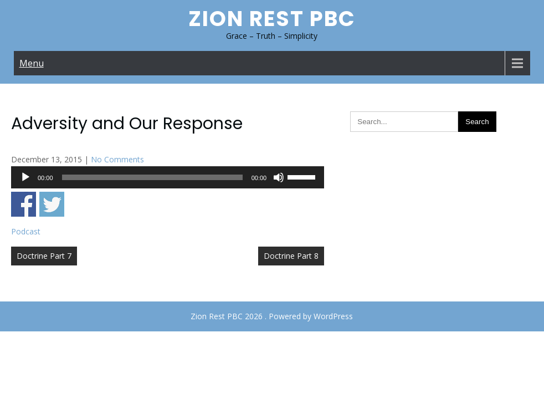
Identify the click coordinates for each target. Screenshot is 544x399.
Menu (31, 63)
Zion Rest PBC (272, 18)
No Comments (117, 159)
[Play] (25, 177)
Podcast (25, 231)
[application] (167, 177)
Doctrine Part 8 (291, 255)
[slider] (152, 177)
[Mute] (278, 177)
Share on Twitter (51, 204)
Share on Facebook (23, 204)
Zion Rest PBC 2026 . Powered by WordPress (272, 316)
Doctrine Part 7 (44, 255)
